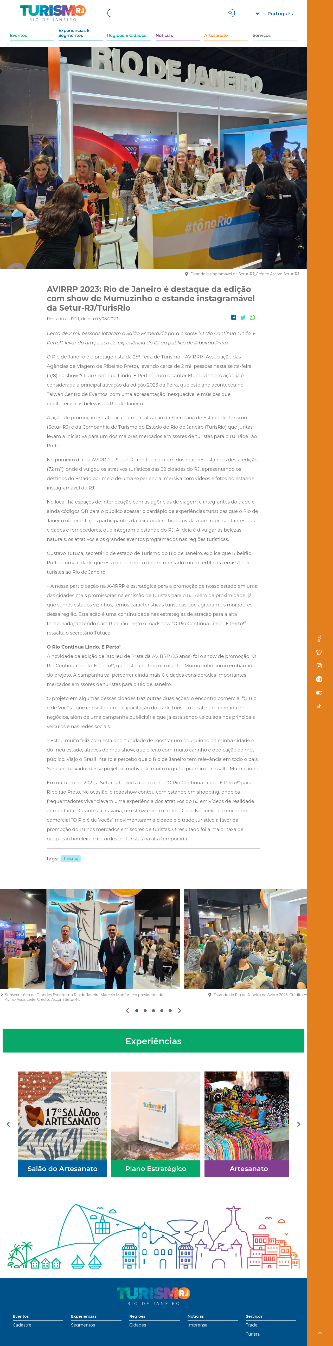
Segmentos (83, 1325)
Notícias (164, 35)
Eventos (18, 35)
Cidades (137, 1325)
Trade (252, 1325)
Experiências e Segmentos (74, 33)
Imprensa (198, 1325)
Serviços (262, 35)
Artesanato (216, 35)
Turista (253, 1334)
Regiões (137, 1316)
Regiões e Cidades (126, 35)
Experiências (84, 1316)
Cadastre (22, 1325)
